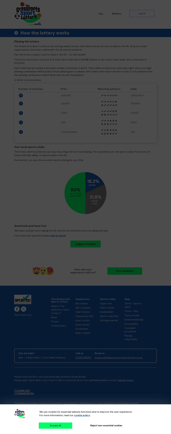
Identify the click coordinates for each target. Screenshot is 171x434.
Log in (142, 13)
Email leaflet (106, 312)
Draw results (82, 324)
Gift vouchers (83, 307)
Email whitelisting (133, 319)
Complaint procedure (130, 329)
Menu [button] (117, 13)
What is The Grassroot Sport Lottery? (60, 310)
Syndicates (81, 328)
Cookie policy (58, 325)
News (54, 317)
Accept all (55, 425)
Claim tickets (82, 312)
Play (101, 13)
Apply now (106, 303)
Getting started (109, 320)
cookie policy (82, 415)
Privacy (55, 321)
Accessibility (131, 323)
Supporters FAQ (84, 316)
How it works (82, 320)
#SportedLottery (23, 315)
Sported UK (70, 403)
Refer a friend (82, 333)
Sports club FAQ (109, 316)
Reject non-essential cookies (106, 425)
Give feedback (125, 270)
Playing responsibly (130, 337)
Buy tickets (81, 303)
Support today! (85, 244)
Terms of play (131, 315)
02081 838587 (83, 357)
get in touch (58, 235)
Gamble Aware (126, 380)
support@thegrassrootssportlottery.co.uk (118, 357)
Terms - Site (131, 311)
